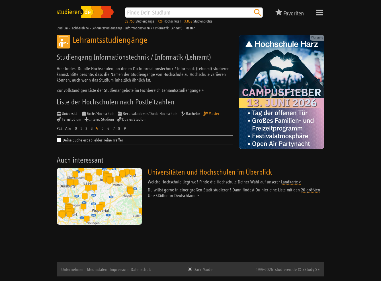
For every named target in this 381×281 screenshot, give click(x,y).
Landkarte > (291, 181)
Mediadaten (97, 269)
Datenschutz (141, 269)
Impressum (119, 269)
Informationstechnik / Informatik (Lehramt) (175, 68)
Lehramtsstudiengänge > (183, 90)
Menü (319, 12)
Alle (68, 128)
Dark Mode (202, 269)
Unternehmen (73, 269)
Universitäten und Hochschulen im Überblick (210, 172)
